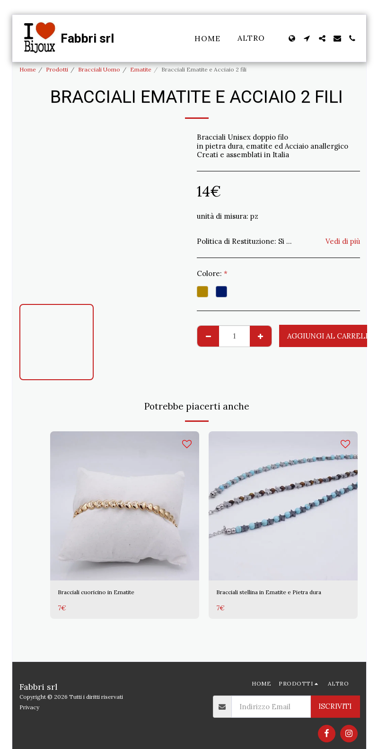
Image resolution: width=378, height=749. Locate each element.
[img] (124, 505)
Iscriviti (335, 706)
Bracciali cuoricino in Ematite (108, 592)
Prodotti (57, 69)
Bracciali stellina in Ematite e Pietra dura (277, 598)
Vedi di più (342, 241)
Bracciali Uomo (99, 69)
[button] (307, 38)
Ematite (140, 69)
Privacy (29, 707)
